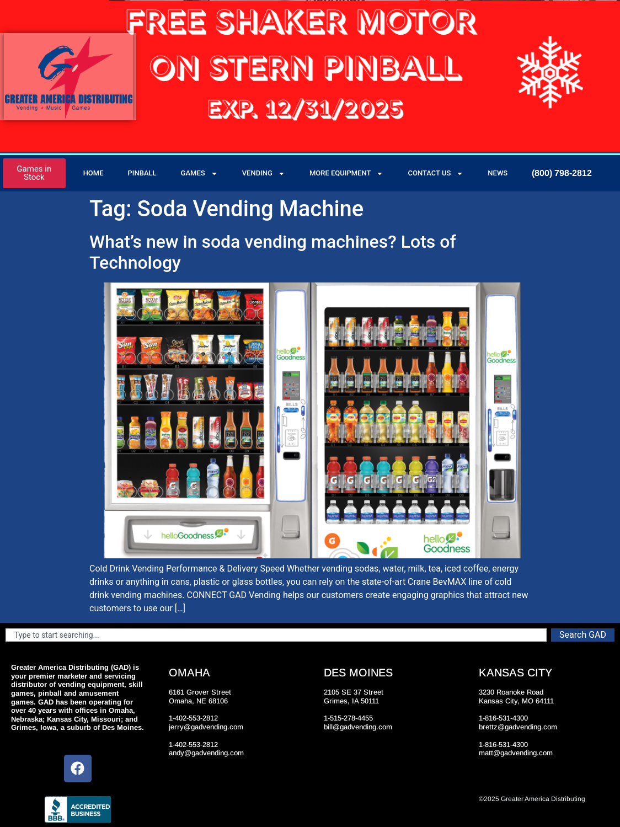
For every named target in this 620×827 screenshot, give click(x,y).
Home (93, 173)
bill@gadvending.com (358, 727)
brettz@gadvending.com (518, 727)
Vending (263, 173)
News (497, 173)
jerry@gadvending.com (206, 727)
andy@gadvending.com (206, 753)
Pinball (142, 173)
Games (199, 173)
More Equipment (346, 173)
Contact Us (435, 173)
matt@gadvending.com (516, 753)
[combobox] (276, 635)
